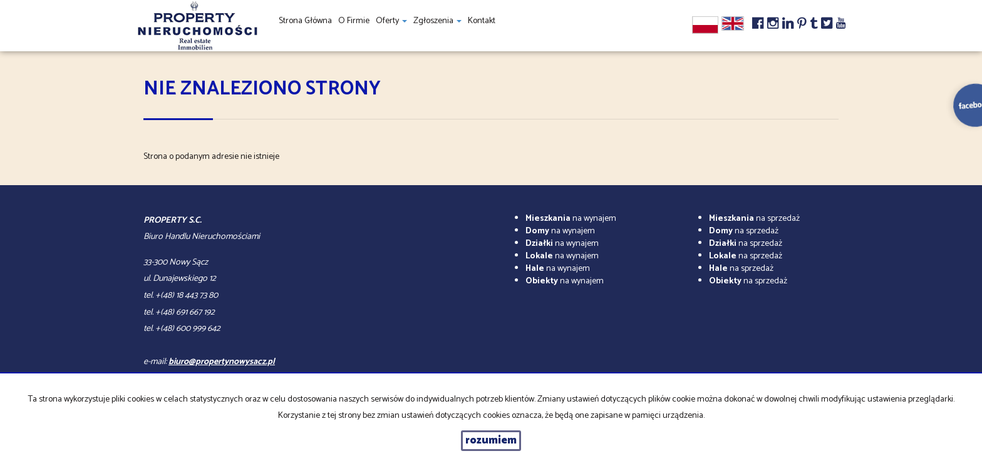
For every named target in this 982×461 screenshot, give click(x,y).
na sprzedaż (754, 218)
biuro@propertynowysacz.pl (221, 362)
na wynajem (570, 218)
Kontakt (481, 21)
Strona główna (305, 21)
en (732, 23)
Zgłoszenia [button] (437, 21)
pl (705, 25)
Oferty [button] (391, 21)
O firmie (354, 21)
